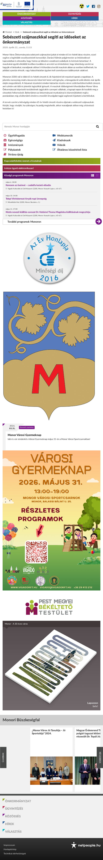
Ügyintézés (74, 14)
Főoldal (8, 32)
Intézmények (15, 145)
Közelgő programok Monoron (18, 175)
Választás (26, 22)
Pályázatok (14, 150)
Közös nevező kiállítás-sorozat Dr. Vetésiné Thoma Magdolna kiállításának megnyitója (48, 212)
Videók (61, 145)
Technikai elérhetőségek (15, 854)
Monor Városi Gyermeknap (24, 435)
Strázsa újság (15, 154)
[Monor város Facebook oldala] (93, 6)
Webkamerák (65, 135)
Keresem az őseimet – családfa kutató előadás (28, 185)
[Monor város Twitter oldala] (88, 6)
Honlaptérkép (10, 849)
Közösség (26, 18)
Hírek (74, 18)
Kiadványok (64, 140)
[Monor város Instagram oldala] (98, 6)
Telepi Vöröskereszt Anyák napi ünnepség (26, 199)
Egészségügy (15, 140)
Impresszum (9, 845)
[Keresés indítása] (97, 126)
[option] (51, 759)
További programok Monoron (24, 221)
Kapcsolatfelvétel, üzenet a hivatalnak (22, 161)
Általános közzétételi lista (72, 150)
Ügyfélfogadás (16, 135)
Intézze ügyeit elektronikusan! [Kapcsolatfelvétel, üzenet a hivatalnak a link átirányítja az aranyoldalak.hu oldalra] (19, 168)
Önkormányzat (26, 14)
